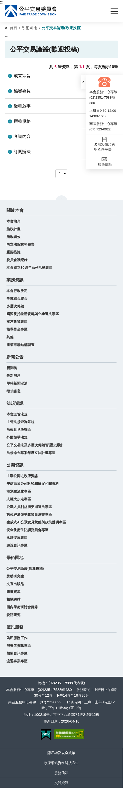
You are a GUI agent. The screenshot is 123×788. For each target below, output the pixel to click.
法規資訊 (14, 403)
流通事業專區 (16, 661)
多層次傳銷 (15, 306)
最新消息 (13, 376)
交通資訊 (61, 783)
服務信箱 (61, 773)
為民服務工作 (16, 638)
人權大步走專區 (18, 499)
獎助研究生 (15, 576)
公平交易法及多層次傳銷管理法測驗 (34, 445)
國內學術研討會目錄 (22, 607)
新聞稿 (11, 368)
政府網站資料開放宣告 (61, 763)
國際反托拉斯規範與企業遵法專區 (32, 314)
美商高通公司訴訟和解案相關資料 (32, 484)
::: (1, 2)
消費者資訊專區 (18, 646)
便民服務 (14, 627)
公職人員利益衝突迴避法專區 (29, 507)
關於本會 (14, 210)
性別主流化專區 (18, 491)
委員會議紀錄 (16, 260)
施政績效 (13, 237)
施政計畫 (13, 229)
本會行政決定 (16, 291)
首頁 (13, 28)
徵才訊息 (13, 391)
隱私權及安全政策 (61, 753)
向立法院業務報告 (20, 244)
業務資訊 (14, 280)
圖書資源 (13, 592)
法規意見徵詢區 (18, 430)
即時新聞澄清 (16, 383)
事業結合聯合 (16, 298)
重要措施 (13, 252)
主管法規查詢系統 (20, 422)
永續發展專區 (16, 538)
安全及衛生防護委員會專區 (27, 530)
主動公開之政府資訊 (22, 476)
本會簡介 (13, 221)
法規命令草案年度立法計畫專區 (30, 453)
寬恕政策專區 (16, 322)
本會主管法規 (16, 414)
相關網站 (13, 599)
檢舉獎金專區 (16, 329)
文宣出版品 (15, 584)
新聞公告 (14, 357)
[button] (83, 82)
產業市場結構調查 (20, 345)
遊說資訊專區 (16, 545)
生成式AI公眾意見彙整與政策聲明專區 (36, 522)
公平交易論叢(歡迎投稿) (25, 568)
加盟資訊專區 (16, 653)
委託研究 (13, 615)
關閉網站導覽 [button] (61, 198)
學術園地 (29, 28)
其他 (9, 337)
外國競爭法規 (16, 437)
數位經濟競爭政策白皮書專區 (29, 514)
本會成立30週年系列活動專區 (29, 268)
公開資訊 (14, 465)
